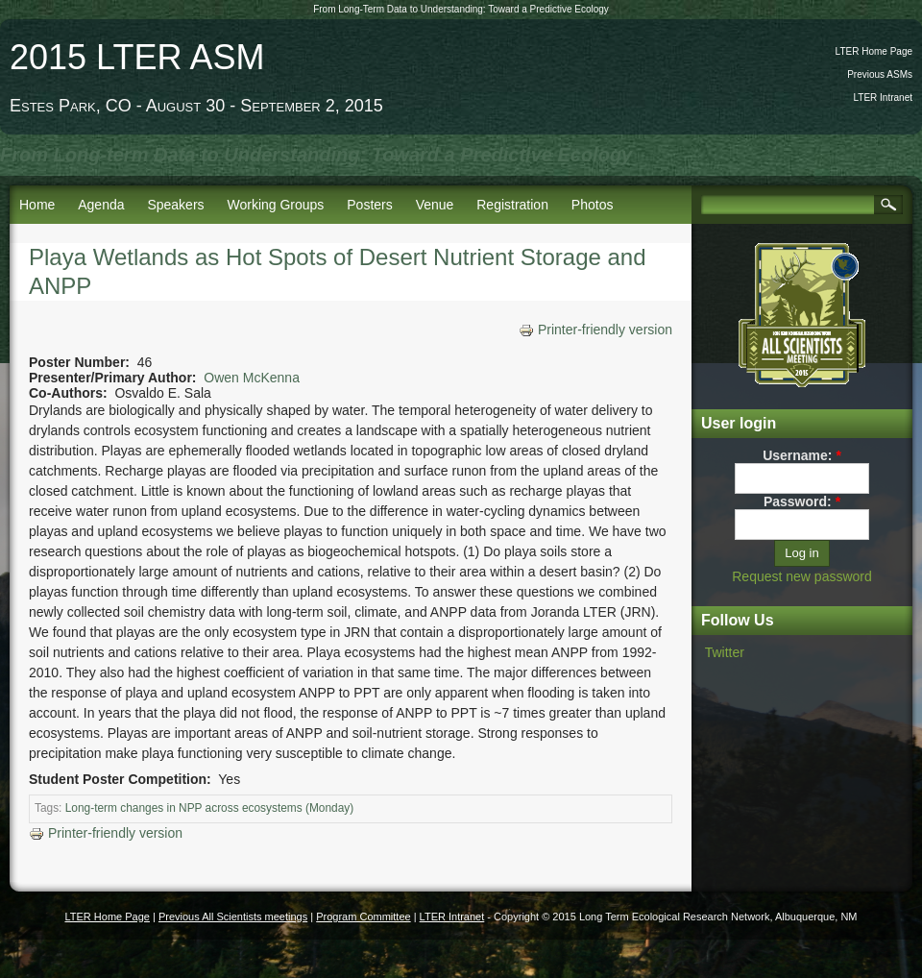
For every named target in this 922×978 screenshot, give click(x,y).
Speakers (175, 204)
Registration (512, 204)
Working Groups (275, 204)
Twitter (724, 652)
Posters (369, 204)
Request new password (802, 576)
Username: (802, 455)
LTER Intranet (882, 97)
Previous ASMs (879, 74)
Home (37, 204)
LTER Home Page (874, 51)
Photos (592, 204)
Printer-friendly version (595, 329)
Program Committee (363, 916)
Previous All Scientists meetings (232, 916)
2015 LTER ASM (137, 57)
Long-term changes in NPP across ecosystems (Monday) (209, 808)
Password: (802, 501)
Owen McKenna (252, 377)
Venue (435, 204)
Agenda (101, 204)
